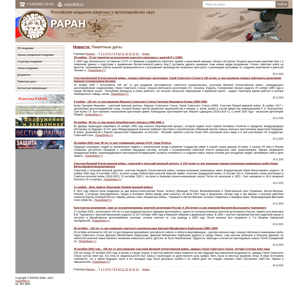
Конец (146, 53)
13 (130, 53)
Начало (90, 53)
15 (137, 53)
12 (126, 53)
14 (133, 53)
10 (119, 53)
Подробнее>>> (97, 70)
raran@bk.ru (73, 4)
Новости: (81, 47)
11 (122, 53)
